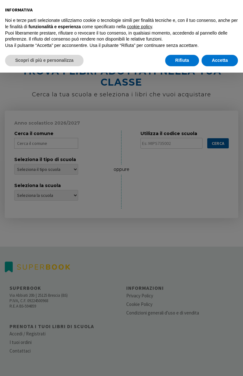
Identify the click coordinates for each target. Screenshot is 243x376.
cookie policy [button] (139, 26)
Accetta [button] (220, 60)
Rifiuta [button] (182, 60)
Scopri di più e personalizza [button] (44, 60)
